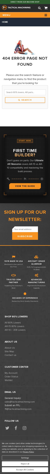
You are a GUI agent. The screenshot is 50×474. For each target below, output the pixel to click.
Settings (25, 458)
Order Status (11, 376)
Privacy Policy (28, 452)
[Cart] (46, 8)
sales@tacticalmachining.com (20, 401)
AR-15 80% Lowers (14, 326)
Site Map (9, 351)
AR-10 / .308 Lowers (15, 329)
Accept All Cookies (25, 469)
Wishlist (9, 380)
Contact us (10, 355)
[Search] (39, 8)
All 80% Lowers (13, 322)
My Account (11, 372)
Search (25, 100)
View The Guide (25, 186)
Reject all (25, 463)
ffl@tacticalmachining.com (18, 409)
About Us (10, 347)
